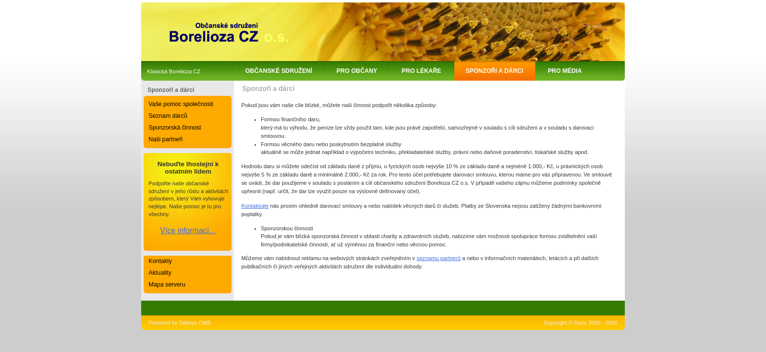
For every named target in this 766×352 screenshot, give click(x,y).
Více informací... (187, 230)
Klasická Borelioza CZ (173, 71)
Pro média (565, 70)
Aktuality (160, 272)
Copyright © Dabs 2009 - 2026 (580, 323)
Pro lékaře (421, 70)
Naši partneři (166, 139)
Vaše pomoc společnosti (181, 104)
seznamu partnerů (439, 258)
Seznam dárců (168, 115)
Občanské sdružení (278, 70)
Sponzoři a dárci (494, 70)
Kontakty (160, 261)
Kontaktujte (255, 206)
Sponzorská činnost (175, 127)
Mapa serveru (167, 284)
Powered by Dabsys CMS (180, 323)
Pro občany (357, 70)
